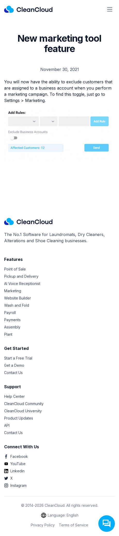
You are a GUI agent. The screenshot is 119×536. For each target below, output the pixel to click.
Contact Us (13, 372)
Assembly (12, 327)
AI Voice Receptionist (22, 283)
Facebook (16, 456)
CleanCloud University (23, 411)
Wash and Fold (16, 305)
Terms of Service (73, 525)
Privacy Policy (43, 525)
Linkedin (14, 471)
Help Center (14, 396)
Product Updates (18, 418)
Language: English (59, 515)
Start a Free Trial (18, 358)
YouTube (15, 463)
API (7, 425)
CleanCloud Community (24, 403)
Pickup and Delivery (21, 276)
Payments (12, 320)
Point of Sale (15, 269)
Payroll (10, 312)
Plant (8, 334)
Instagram (15, 485)
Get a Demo (14, 365)
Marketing (12, 291)
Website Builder (17, 298)
